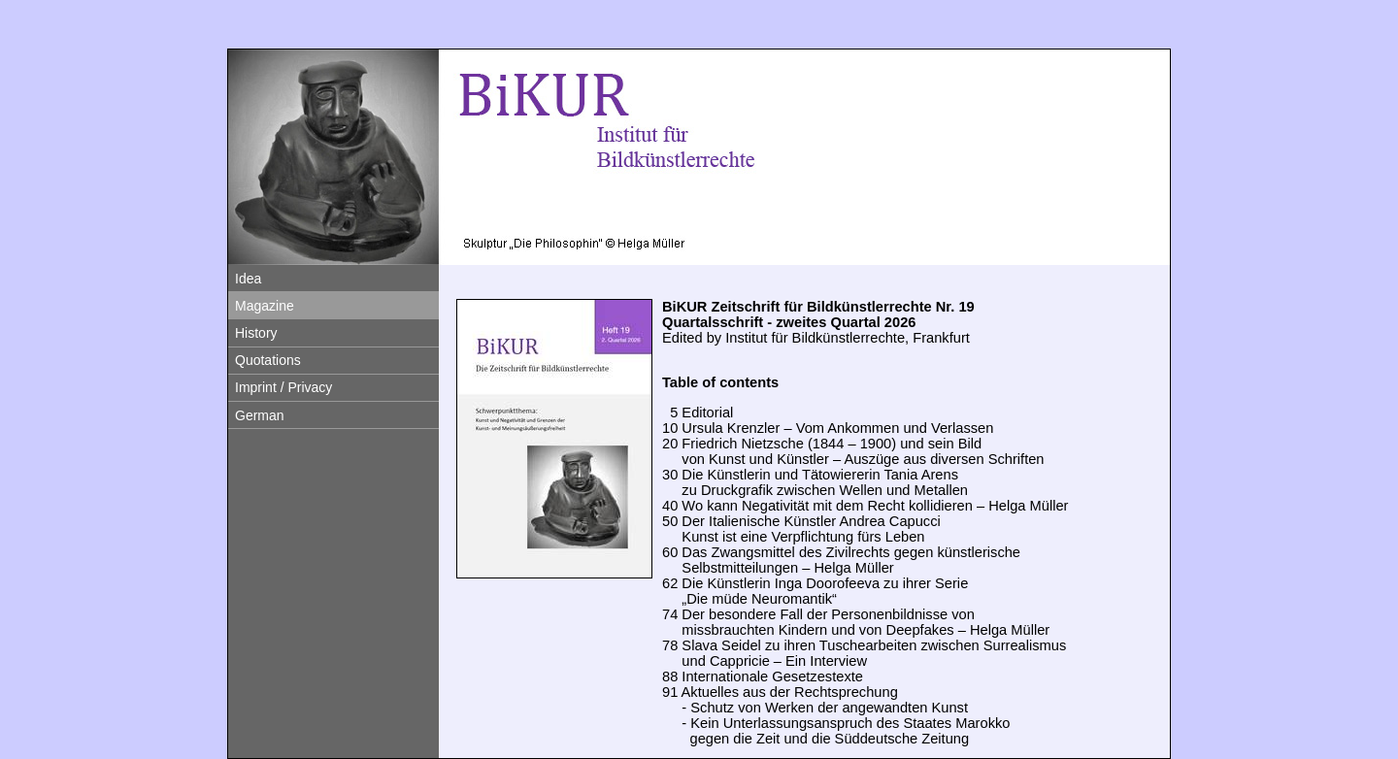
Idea (248, 278)
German (259, 415)
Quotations (268, 360)
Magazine (264, 306)
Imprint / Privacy (283, 387)
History (256, 333)
